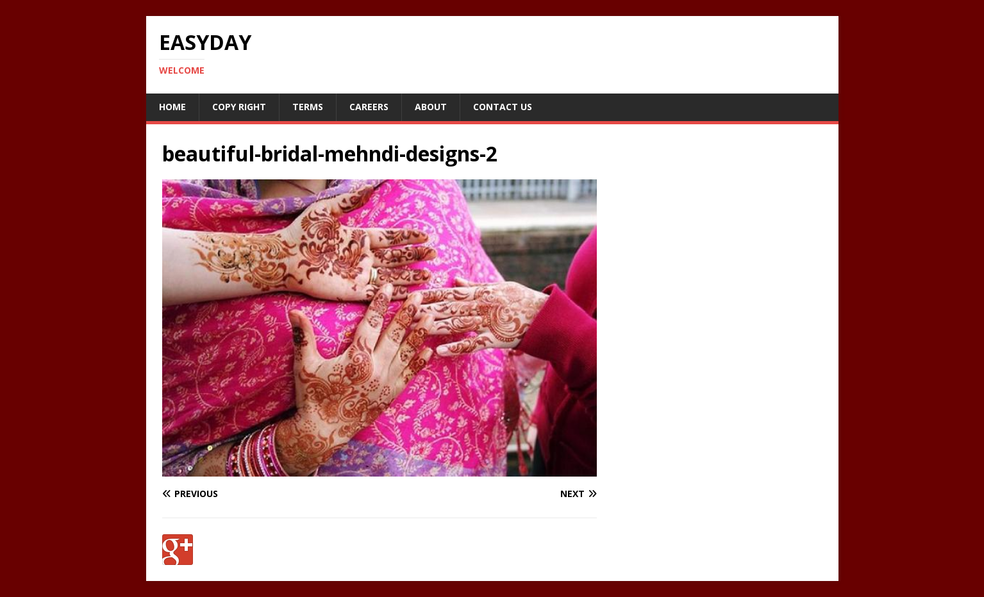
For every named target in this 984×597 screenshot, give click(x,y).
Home (172, 107)
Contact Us (502, 107)
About (431, 107)
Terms (307, 107)
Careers (368, 107)
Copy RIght (239, 107)
